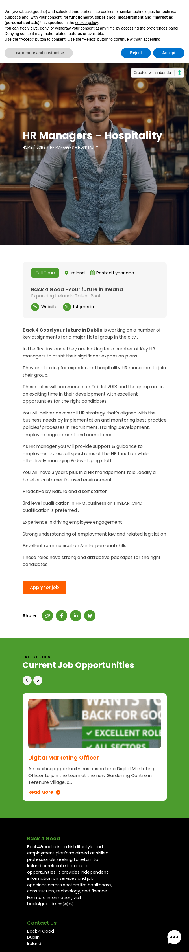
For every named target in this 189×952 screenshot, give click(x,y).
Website (49, 307)
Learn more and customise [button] (39, 53)
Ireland (78, 273)
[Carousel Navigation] (95, 677)
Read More (40, 792)
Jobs (40, 147)
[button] (174, 937)
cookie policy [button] (86, 22)
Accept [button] (168, 53)
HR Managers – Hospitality (74, 147)
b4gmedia (83, 307)
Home (27, 147)
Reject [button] (136, 53)
